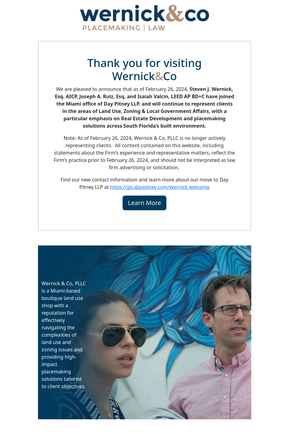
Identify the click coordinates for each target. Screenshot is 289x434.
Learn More (144, 203)
